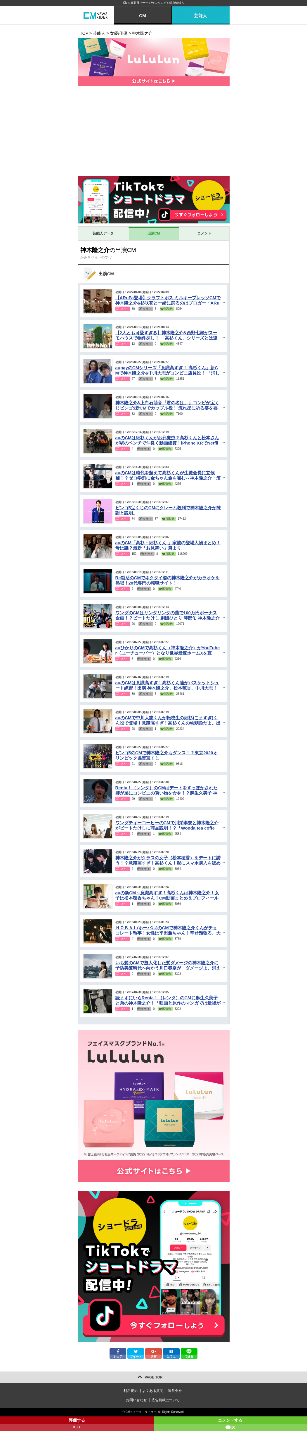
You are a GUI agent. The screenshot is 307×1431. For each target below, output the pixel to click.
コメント (204, 233)
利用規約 (131, 1391)
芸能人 (200, 15)
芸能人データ (103, 233)
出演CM (154, 233)
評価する (77, 1424)
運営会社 (175, 1391)
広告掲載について (166, 1400)
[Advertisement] (154, 132)
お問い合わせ (136, 1400)
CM (142, 15)
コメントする (230, 1424)
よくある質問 (152, 1391)
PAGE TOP (153, 1377)
